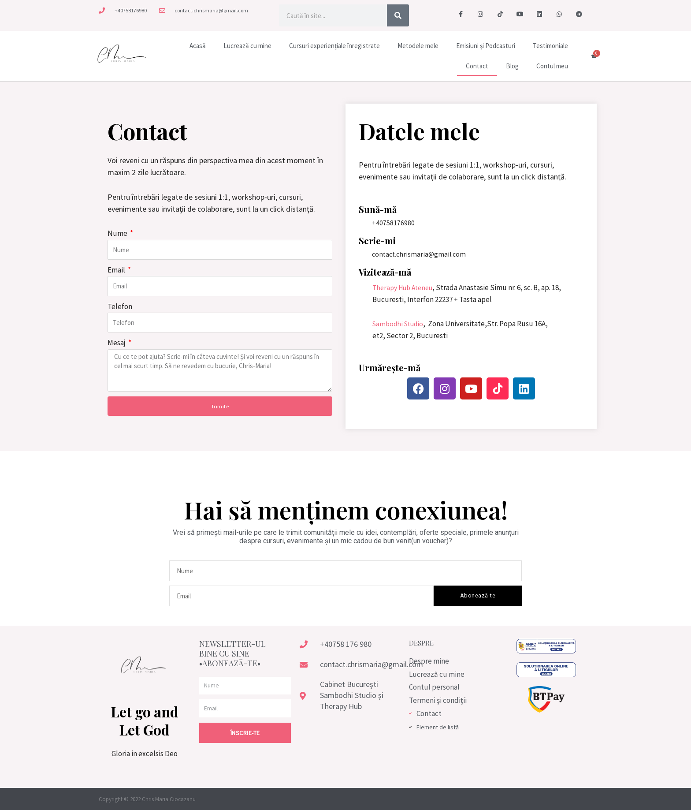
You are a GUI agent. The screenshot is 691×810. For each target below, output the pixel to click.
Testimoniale (550, 45)
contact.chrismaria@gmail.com (420, 254)
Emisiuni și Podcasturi (485, 45)
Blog (512, 66)
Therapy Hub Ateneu (405, 287)
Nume (118, 233)
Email (117, 270)
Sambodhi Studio (400, 323)
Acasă (197, 45)
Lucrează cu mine (247, 45)
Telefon (120, 306)
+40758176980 (393, 223)
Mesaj (117, 342)
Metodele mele (418, 45)
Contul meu (552, 66)
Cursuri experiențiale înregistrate (334, 45)
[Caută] (398, 15)
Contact (477, 66)
